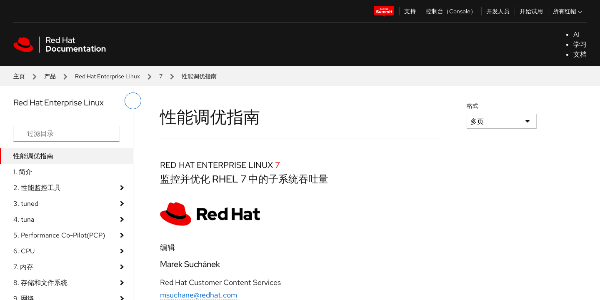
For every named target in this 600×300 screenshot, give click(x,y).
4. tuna (23, 219)
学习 (580, 44)
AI (576, 34)
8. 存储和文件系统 (40, 282)
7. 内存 (23, 266)
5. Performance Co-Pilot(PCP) (59, 235)
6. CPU (24, 251)
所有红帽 (568, 11)
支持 (410, 11)
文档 (580, 54)
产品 (50, 76)
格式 (472, 106)
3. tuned (25, 203)
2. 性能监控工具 (37, 187)
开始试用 (531, 11)
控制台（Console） (451, 11)
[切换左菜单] (133, 100)
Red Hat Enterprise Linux (107, 76)
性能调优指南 (33, 156)
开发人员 (498, 11)
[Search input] (66, 134)
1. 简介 (22, 172)
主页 (19, 76)
